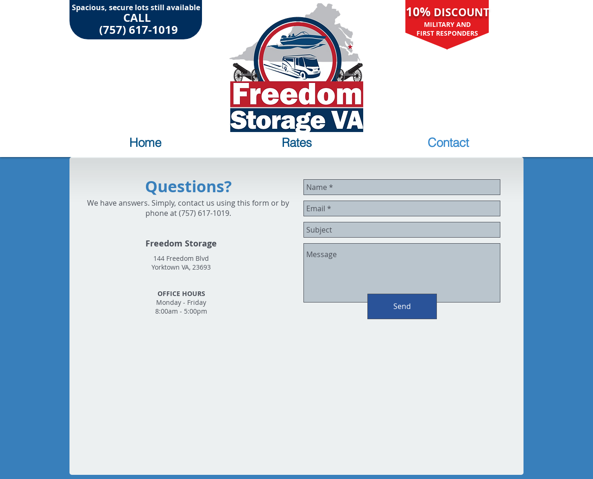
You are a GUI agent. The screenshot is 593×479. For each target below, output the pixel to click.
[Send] (402, 306)
